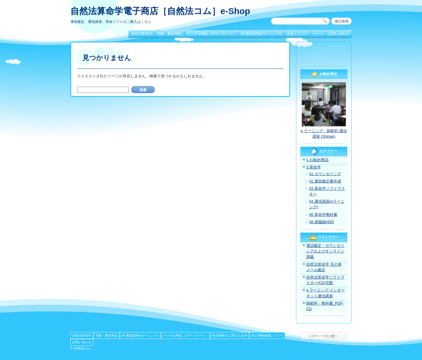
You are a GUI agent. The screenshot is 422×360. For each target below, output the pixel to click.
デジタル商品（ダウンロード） (211, 34)
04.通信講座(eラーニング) (261, 34)
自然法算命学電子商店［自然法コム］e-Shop (160, 11)
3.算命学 (313, 167)
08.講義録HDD (321, 222)
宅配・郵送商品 (169, 34)
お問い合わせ (338, 34)
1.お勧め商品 (317, 160)
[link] (324, 54)
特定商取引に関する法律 (229, 335)
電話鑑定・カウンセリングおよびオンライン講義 (325, 251)
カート (318, 34)
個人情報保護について (267, 335)
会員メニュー (297, 34)
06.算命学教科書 (323, 214)
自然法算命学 (141, 34)
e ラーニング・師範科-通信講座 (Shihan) (324, 134)
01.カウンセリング (325, 174)
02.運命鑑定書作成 (325, 181)
